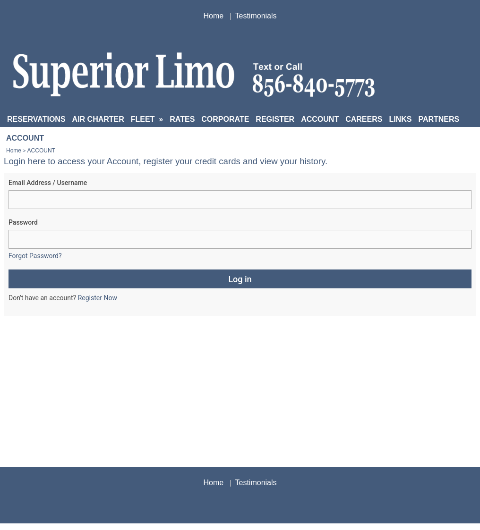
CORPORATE (225, 119)
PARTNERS (438, 119)
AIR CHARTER (98, 119)
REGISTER (275, 119)
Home (213, 16)
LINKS (400, 119)
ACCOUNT (320, 119)
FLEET (147, 119)
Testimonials (256, 16)
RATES (182, 119)
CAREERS (363, 119)
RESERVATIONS (36, 119)
